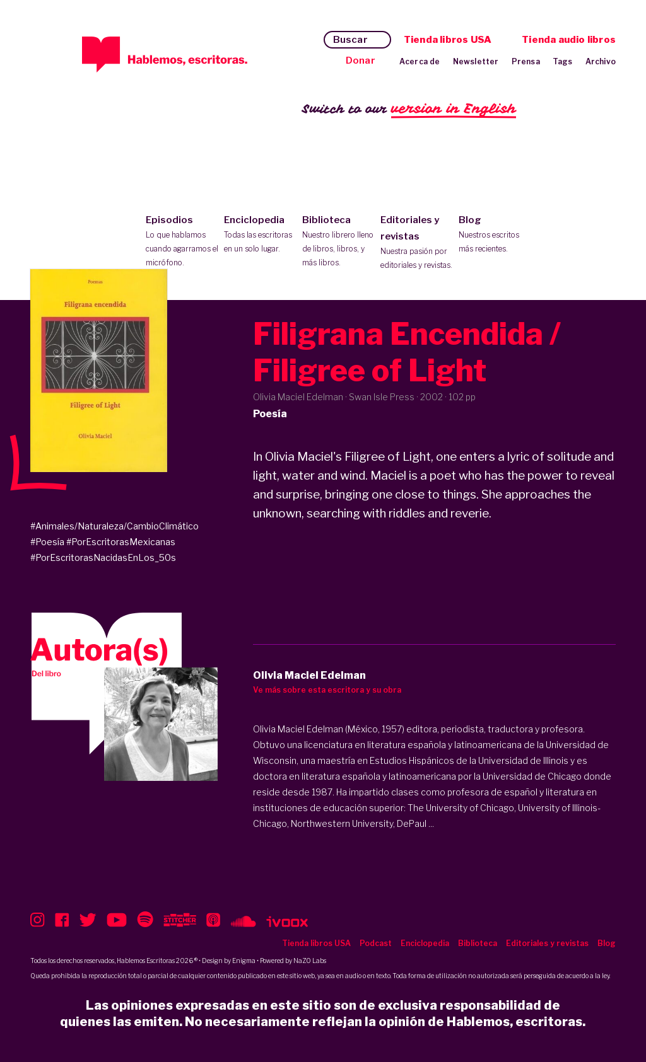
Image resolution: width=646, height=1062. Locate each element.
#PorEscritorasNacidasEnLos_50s (103, 557)
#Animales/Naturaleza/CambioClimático (114, 526)
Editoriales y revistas (416, 243)
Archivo (600, 61)
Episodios (182, 242)
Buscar (350, 39)
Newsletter (476, 61)
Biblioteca (338, 242)
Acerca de (419, 61)
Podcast (376, 943)
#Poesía (47, 541)
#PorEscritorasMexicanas (120, 541)
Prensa (526, 61)
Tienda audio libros (569, 39)
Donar (360, 60)
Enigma (243, 960)
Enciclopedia (260, 235)
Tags (563, 61)
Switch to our (409, 109)
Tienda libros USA (447, 39)
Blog (495, 235)
